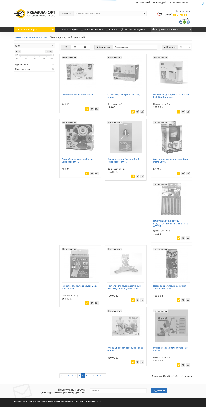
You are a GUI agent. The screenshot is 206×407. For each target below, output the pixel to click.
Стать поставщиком (132, 29)
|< (61, 376)
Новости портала (92, 29)
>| (104, 376)
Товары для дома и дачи (35, 37)
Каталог (34, 29)
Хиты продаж (69, 29)
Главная (17, 37)
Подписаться (159, 391)
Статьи (111, 29)
